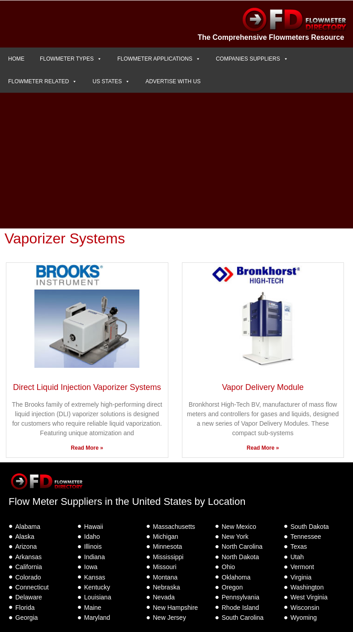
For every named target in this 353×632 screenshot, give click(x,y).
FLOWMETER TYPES (71, 59)
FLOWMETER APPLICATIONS (158, 59)
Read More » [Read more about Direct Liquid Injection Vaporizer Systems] (87, 448)
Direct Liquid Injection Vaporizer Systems (87, 387)
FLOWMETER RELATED (42, 81)
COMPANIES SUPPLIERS (252, 59)
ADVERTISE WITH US (172, 81)
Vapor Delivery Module (263, 387)
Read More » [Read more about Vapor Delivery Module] (263, 448)
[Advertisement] (176, 160)
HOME (16, 59)
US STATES (111, 81)
